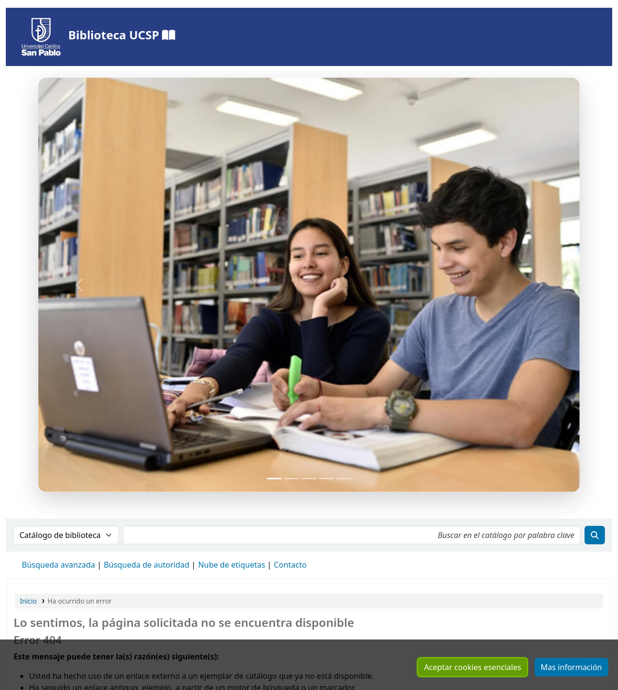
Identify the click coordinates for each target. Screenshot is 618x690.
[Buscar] (595, 535)
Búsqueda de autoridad (146, 564)
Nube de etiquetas (231, 564)
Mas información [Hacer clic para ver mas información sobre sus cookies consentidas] (571, 667)
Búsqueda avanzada (58, 564)
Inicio (28, 601)
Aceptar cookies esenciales (472, 667)
